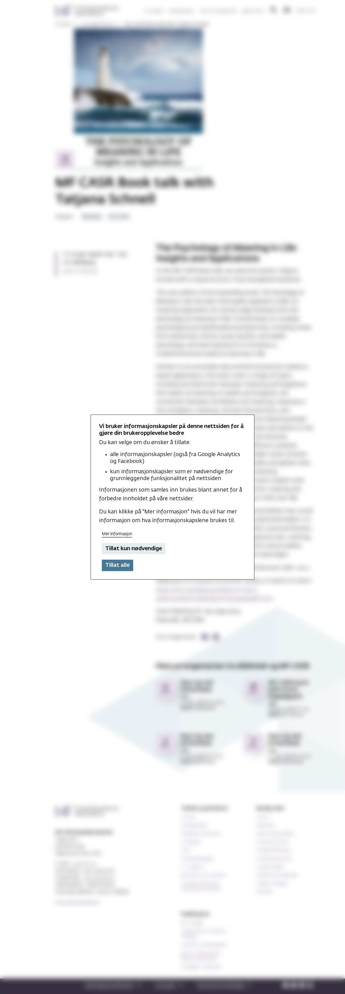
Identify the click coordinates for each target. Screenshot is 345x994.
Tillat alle (117, 565)
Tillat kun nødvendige (133, 548)
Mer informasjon (117, 534)
